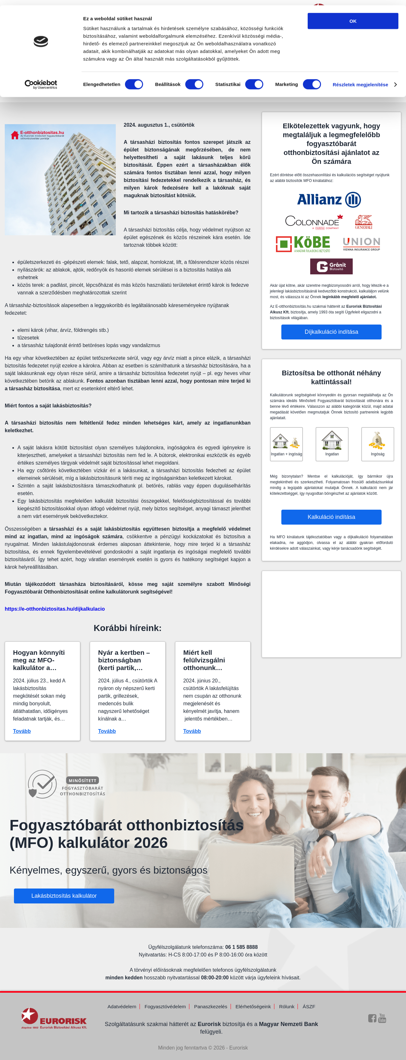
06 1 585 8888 (241, 938)
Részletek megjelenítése (360, 79)
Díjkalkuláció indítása (331, 332)
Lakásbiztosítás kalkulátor (64, 893)
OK (353, 15)
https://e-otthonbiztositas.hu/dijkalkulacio (55, 609)
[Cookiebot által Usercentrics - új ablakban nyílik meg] (41, 79)
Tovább (22, 731)
